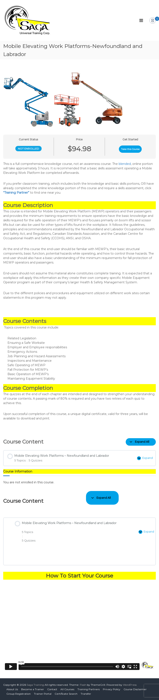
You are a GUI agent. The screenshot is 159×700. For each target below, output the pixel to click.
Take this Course (130, 149)
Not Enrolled (28, 148)
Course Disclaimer (135, 689)
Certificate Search (66, 693)
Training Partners (88, 689)
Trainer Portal (42, 693)
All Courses (67, 689)
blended (125, 164)
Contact (52, 689)
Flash (83, 684)
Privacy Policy (111, 689)
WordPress (130, 684)
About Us (12, 689)
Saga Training (35, 684)
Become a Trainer (32, 689)
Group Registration (18, 693)
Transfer (86, 693)
